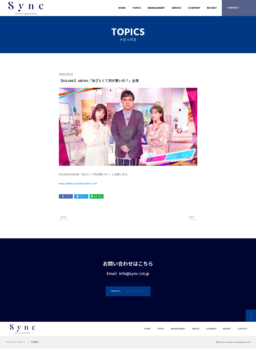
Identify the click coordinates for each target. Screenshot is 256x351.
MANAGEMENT (156, 8)
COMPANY (194, 8)
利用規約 (37, 344)
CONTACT (233, 8)
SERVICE (176, 8)
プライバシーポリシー (17, 344)
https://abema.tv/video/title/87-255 (79, 184)
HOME (122, 8)
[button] (128, 292)
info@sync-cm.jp (134, 274)
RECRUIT (212, 8)
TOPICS (136, 8)
